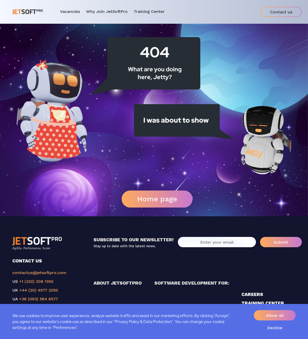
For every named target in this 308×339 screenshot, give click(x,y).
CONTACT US (27, 260)
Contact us (281, 12)
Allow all (275, 315)
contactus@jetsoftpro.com (39, 272)
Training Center (149, 11)
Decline (274, 327)
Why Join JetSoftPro (107, 11)
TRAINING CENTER (263, 303)
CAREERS (252, 294)
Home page (157, 199)
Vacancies (70, 11)
